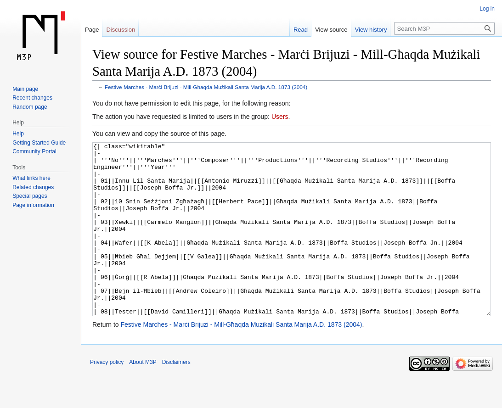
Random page (29, 107)
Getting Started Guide (39, 143)
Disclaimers (176, 396)
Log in (487, 9)
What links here (31, 178)
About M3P (142, 396)
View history (371, 29)
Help (18, 133)
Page (92, 29)
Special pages (29, 196)
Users (279, 116)
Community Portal (34, 151)
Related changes (33, 187)
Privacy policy (107, 396)
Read (300, 29)
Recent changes (32, 98)
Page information (33, 205)
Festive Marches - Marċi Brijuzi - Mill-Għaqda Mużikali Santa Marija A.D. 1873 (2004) (206, 87)
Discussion (120, 29)
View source (331, 29)
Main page (25, 89)
